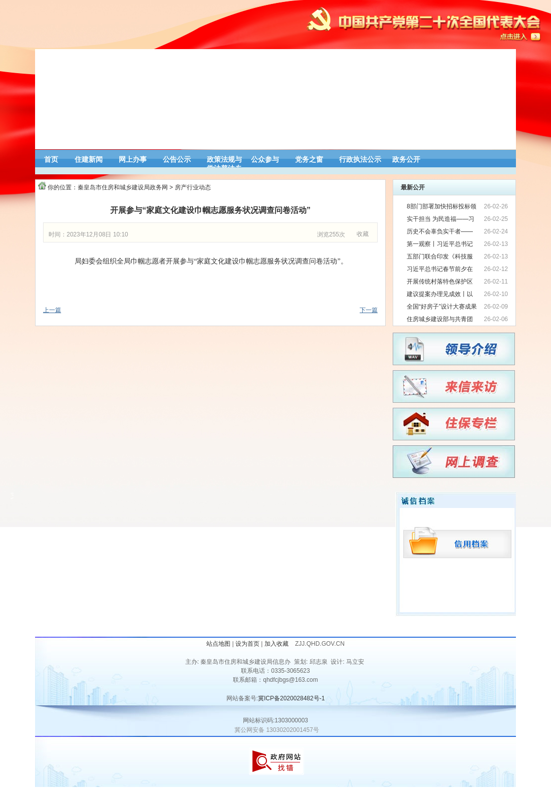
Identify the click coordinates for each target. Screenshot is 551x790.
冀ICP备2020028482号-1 (291, 698)
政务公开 (406, 159)
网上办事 (133, 159)
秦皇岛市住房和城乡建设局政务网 (123, 187)
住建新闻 (89, 159)
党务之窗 (309, 159)
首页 (51, 159)
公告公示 (177, 159)
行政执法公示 (360, 159)
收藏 (363, 233)
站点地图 (218, 643)
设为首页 (247, 643)
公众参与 (265, 159)
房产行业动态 (193, 187)
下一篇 (369, 310)
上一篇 (52, 310)
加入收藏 (277, 643)
